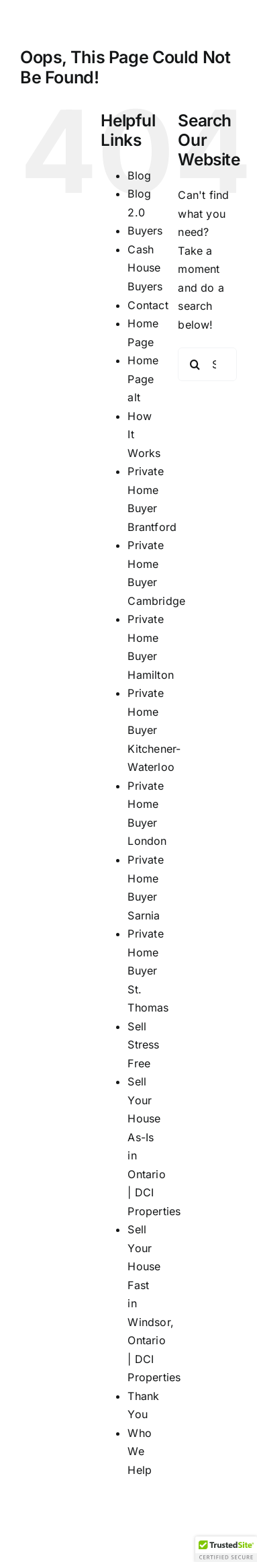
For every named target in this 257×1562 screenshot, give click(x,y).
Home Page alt (142, 379)
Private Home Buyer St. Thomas (147, 970)
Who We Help (139, 1451)
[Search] (194, 364)
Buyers (144, 230)
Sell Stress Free (143, 1045)
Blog (139, 175)
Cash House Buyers (144, 268)
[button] (226, 1549)
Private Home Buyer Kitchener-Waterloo (154, 730)
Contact (147, 305)
